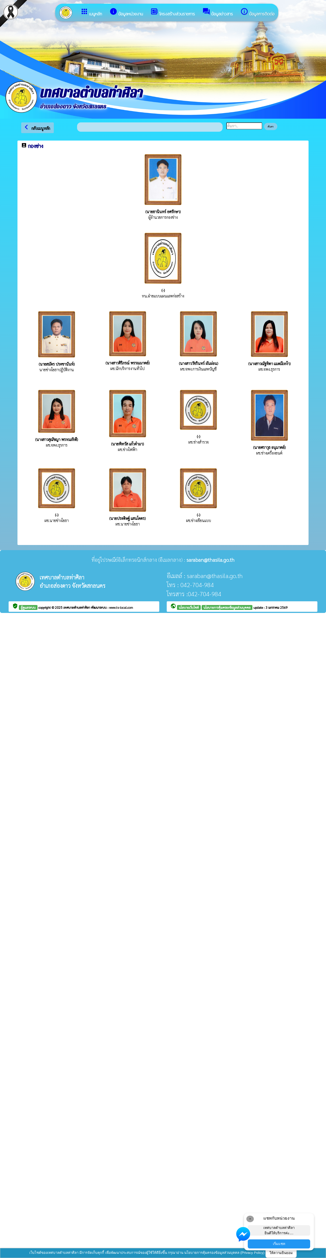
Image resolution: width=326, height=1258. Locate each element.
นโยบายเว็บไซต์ (189, 607)
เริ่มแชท (279, 1244)
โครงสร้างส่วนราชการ (172, 12)
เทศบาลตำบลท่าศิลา (77, 607)
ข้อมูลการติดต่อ (257, 12)
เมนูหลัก (91, 12)
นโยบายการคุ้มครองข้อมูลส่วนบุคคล (227, 607)
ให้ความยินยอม (281, 1253)
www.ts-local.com (121, 607)
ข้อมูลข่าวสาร (217, 12)
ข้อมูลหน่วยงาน (126, 12)
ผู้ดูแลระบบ (28, 607)
